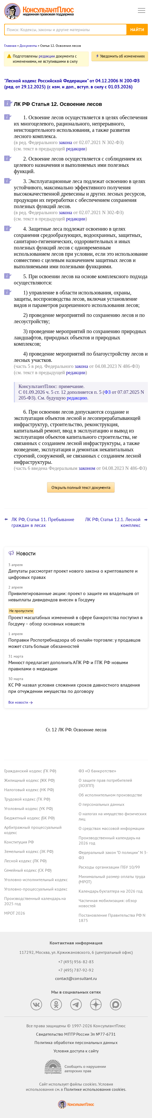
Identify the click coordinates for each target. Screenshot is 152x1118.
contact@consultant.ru (76, 978)
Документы (28, 46)
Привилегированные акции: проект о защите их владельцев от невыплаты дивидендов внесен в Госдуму (73, 596)
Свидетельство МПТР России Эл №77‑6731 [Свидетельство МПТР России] (76, 1034)
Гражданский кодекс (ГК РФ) (30, 770)
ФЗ (107, 392)
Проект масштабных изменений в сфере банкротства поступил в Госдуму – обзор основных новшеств (75, 620)
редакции (47, 56)
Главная (10, 46)
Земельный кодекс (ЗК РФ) (28, 851)
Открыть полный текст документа (80, 487)
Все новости (18, 702)
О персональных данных (101, 804)
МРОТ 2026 (14, 913)
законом (87, 468)
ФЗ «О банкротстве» (97, 770)
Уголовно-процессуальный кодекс (35, 889)
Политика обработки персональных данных (75, 1042)
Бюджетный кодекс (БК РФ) (29, 817)
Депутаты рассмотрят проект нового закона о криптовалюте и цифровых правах (73, 574)
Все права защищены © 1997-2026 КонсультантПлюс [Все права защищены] (76, 1025)
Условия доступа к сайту (76, 1050)
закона (65, 142)
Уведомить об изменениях (122, 56)
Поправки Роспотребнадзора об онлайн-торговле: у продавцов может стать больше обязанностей (74, 643)
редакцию (77, 398)
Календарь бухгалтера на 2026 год (111, 891)
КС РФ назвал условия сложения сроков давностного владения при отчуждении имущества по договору (74, 688)
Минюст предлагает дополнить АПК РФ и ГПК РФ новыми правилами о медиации (68, 665)
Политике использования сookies (94, 1089)
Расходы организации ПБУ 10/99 (109, 867)
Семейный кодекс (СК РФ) (27, 870)
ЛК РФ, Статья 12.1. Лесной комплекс (113, 522)
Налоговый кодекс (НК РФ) (29, 789)
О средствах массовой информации (111, 828)
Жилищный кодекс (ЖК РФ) (29, 780)
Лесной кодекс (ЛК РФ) (25, 860)
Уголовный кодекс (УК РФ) (28, 808)
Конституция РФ (19, 842)
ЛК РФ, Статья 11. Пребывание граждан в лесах (42, 522)
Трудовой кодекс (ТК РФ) (27, 799)
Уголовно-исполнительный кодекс (36, 879)
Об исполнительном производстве (110, 794)
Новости (26, 553)
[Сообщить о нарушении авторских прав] (76, 1067)
